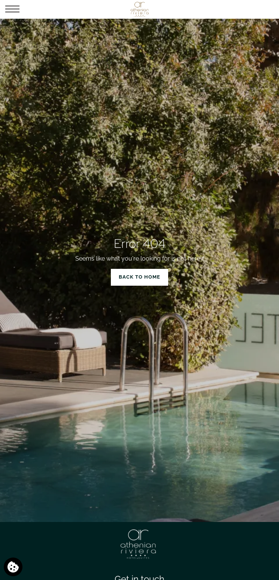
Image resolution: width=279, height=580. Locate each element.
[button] (12, 9)
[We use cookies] (13, 567)
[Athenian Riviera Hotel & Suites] (139, 9)
